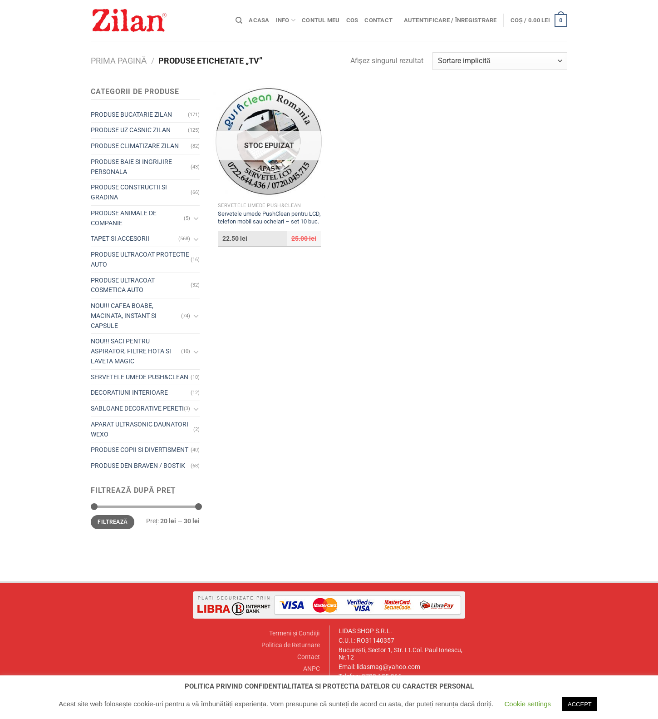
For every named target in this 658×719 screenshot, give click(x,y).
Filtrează (113, 522)
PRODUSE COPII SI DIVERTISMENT (139, 449)
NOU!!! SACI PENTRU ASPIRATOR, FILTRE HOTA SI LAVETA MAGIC (131, 351)
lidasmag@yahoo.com (388, 667)
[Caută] (239, 20)
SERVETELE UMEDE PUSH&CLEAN (139, 377)
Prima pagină (119, 60)
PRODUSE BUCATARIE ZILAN (131, 114)
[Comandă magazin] (499, 61)
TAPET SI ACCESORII (120, 238)
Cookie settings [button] (527, 704)
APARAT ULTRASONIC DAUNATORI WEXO (139, 429)
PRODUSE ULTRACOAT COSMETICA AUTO (123, 285)
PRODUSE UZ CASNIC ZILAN (131, 130)
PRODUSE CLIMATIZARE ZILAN (135, 145)
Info (285, 20)
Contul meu (321, 20)
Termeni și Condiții (294, 633)
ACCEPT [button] (580, 704)
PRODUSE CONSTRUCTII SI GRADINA (129, 192)
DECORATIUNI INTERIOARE (129, 392)
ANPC (311, 669)
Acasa (259, 20)
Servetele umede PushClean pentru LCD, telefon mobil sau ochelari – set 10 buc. (269, 217)
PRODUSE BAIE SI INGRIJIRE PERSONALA (131, 166)
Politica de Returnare (290, 645)
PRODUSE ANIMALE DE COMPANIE (124, 218)
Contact (378, 20)
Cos (352, 20)
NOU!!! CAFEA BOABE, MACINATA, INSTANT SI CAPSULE (124, 315)
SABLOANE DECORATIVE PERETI (137, 408)
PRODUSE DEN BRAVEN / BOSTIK (138, 465)
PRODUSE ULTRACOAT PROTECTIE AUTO (140, 259)
